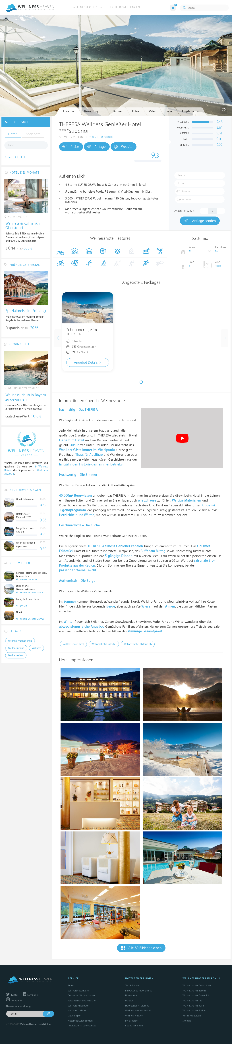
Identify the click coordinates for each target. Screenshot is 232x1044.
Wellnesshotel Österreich (138, 644)
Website (127, 147)
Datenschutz (89, 1026)
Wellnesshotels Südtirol (195, 1011)
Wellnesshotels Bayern (194, 991)
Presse (71, 985)
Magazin (129, 1001)
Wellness (36, 650)
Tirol (93, 138)
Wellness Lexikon (77, 1011)
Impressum (74, 1026)
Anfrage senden (200, 221)
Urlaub (74, 445)
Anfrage (99, 147)
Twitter (12, 995)
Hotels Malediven (192, 1016)
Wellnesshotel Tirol (73, 644)
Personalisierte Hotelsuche (82, 1001)
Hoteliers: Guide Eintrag (80, 1021)
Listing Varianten (134, 1026)
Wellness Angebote (78, 1006)
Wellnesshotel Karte (78, 991)
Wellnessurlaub (16, 650)
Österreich (108, 138)
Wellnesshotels (87, 7)
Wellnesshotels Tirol (193, 1001)
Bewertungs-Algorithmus (138, 991)
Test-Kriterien (132, 985)
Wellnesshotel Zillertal (104, 644)
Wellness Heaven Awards (138, 1011)
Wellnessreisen (16, 657)
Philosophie (131, 1021)
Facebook (30, 995)
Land (11, 146)
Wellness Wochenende (20, 642)
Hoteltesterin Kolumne (137, 1006)
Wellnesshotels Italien (194, 1006)
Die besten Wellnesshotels (81, 996)
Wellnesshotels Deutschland (197, 985)
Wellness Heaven (134, 1016)
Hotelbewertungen (127, 7)
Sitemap (187, 1021)
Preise (71, 147)
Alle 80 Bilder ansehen (141, 948)
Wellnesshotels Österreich (196, 996)
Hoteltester (131, 996)
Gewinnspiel (74, 1016)
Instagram (14, 1000)
